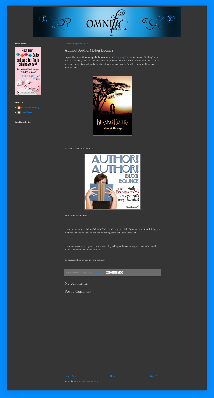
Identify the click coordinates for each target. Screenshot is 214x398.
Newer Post (70, 376)
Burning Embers (124, 57)
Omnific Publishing (30, 107)
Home (113, 376)
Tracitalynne (26, 112)
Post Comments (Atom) (87, 381)
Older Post (155, 376)
